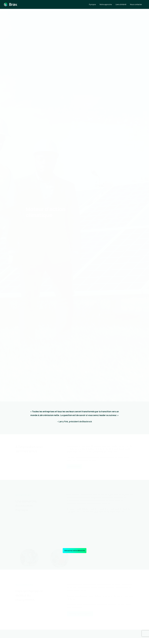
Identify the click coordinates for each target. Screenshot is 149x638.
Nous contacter (136, 4)
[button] (74, 466)
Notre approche (106, 4)
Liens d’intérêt (121, 4)
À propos (92, 4)
